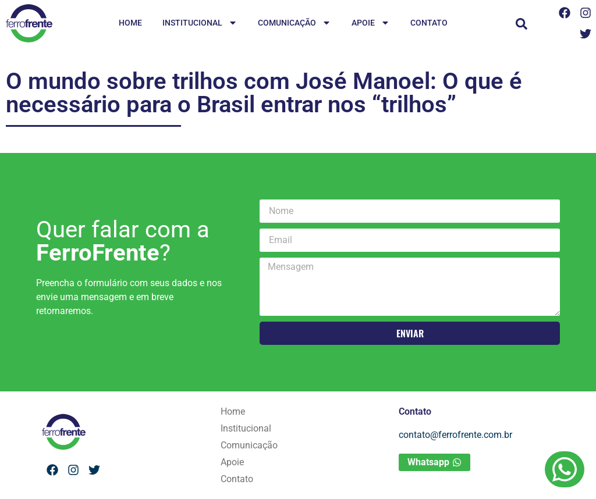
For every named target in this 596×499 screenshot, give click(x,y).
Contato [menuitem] (429, 22)
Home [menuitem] (130, 22)
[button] (521, 24)
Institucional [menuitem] (199, 23)
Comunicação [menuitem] (294, 23)
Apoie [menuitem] (371, 23)
